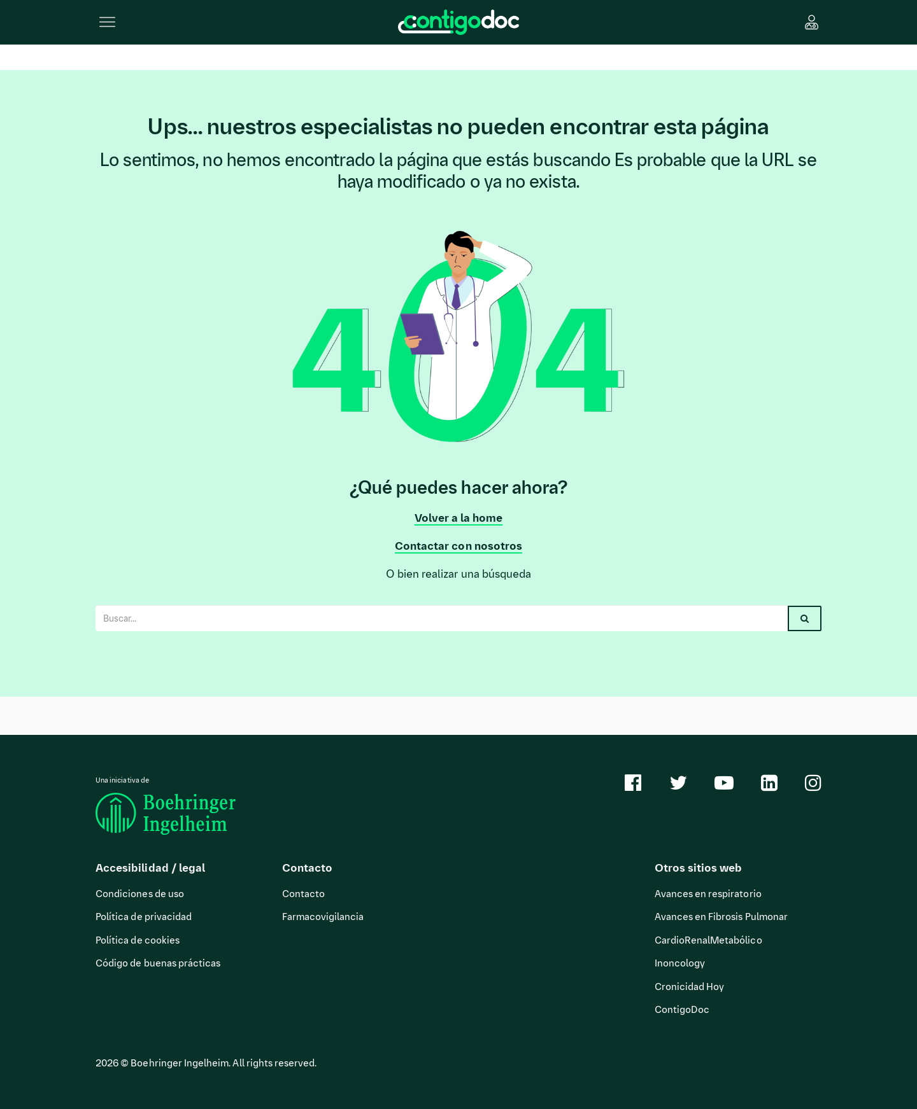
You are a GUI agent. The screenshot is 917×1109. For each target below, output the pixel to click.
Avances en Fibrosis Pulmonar (721, 916)
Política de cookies (138, 940)
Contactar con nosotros (458, 546)
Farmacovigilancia (323, 916)
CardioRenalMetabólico (708, 940)
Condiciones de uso (140, 894)
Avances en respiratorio (708, 894)
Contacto (303, 894)
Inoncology (680, 963)
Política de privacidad (144, 916)
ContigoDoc (682, 1009)
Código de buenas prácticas (158, 963)
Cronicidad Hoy (690, 986)
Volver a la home (459, 518)
